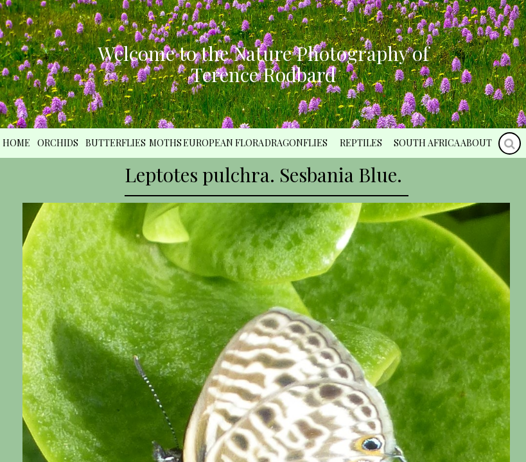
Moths (165, 143)
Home (16, 143)
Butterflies (115, 143)
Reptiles (361, 143)
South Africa (427, 143)
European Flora (223, 143)
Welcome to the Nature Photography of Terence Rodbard (263, 63)
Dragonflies (296, 143)
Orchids (57, 143)
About (476, 143)
